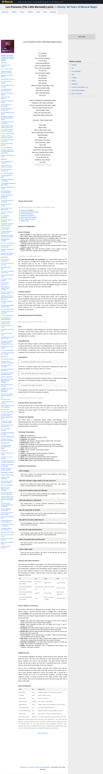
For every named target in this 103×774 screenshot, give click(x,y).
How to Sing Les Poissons (28, 219)
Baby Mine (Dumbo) (5, 443)
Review (30, 12)
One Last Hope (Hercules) (7, 359)
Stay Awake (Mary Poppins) (7, 309)
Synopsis (53, 12)
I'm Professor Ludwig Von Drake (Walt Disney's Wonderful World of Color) (7, 342)
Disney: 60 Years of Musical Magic (77, 7)
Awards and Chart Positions (28, 217)
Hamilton (74, 65)
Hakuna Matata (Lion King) (7, 79)
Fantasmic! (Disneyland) (6, 377)
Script (38, 12)
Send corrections (43, 733)
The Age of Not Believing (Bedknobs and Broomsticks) (7, 196)
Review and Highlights (26, 210)
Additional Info (24, 221)
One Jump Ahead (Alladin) (7, 173)
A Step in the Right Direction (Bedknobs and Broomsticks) (7, 505)
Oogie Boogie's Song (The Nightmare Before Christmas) (7, 381)
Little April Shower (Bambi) (7, 350)
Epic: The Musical (77, 93)
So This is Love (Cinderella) (7, 243)
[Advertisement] (34, 27)
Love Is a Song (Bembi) (6, 147)
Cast (45, 12)
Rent (73, 74)
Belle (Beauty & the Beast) (7, 472)
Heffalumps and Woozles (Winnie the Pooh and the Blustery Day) (7, 297)
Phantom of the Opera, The (80, 87)
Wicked (74, 81)
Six (73, 68)
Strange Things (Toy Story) (7, 475)
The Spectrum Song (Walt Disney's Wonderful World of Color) (7, 118)
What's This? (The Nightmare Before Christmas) (5, 489)
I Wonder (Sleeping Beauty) (7, 436)
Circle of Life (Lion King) (6, 69)
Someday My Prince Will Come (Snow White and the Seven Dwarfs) (7, 151)
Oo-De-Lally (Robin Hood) (7, 315)
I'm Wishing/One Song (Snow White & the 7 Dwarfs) (6, 447)
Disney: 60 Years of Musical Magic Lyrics (7, 58)
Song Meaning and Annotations (29, 212)
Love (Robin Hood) (5, 399)
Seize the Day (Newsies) (7, 485)
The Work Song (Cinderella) (7, 133)
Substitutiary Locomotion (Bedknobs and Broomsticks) (7, 390)
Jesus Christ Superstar (78, 90)
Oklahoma (75, 84)
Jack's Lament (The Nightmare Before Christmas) (5, 288)
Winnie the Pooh (5, 409)
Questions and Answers (27, 215)
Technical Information (26, 213)
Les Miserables (76, 71)
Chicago (74, 77)
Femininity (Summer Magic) (7, 412)
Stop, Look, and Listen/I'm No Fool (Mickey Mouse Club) (7, 395)
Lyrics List (5, 12)
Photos (22, 12)
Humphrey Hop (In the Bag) (7, 532)
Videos (14, 12)
